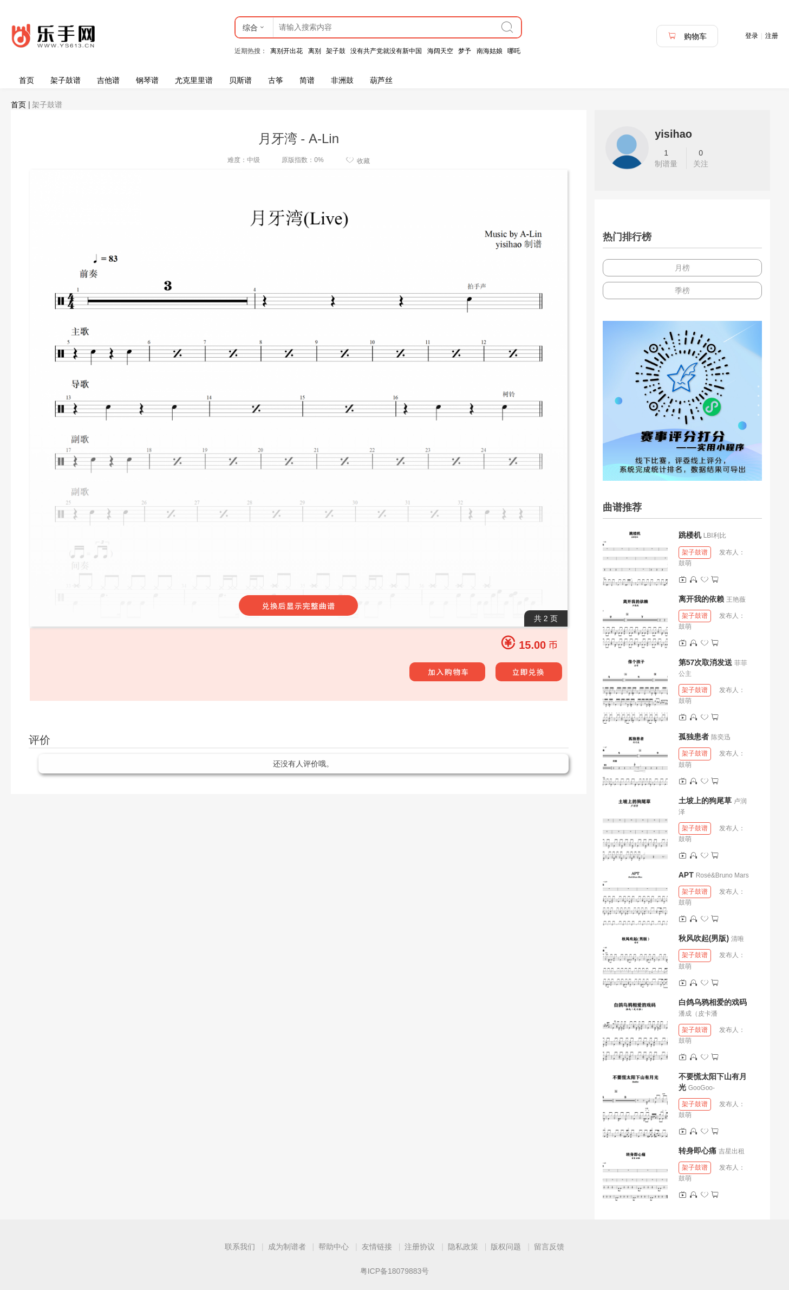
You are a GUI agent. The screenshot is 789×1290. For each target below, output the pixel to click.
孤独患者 (694, 736)
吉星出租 (732, 1151)
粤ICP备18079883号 (394, 1271)
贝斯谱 (240, 80)
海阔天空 (440, 51)
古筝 (275, 80)
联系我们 (240, 1246)
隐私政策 (463, 1246)
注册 (771, 36)
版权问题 (506, 1246)
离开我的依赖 (701, 599)
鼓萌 (685, 563)
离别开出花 (286, 51)
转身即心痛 (697, 1150)
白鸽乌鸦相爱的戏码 (713, 1002)
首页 (26, 80)
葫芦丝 (381, 80)
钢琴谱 (147, 80)
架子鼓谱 (65, 80)
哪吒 (513, 51)
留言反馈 (549, 1246)
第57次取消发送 (706, 662)
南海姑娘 (490, 51)
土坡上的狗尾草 (705, 800)
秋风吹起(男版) (704, 938)
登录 (751, 36)
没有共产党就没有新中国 (386, 51)
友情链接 (377, 1246)
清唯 (737, 939)
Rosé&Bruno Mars (722, 875)
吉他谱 (108, 80)
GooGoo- (701, 1088)
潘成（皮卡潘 (698, 1013)
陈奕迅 (721, 737)
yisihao (673, 134)
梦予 (464, 51)
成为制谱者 (287, 1246)
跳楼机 (690, 535)
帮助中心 (333, 1246)
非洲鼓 (342, 80)
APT (686, 874)
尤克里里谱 (194, 80)
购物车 (687, 36)
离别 (314, 51)
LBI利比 (714, 535)
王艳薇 (736, 599)
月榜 (682, 267)
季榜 (682, 290)
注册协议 (420, 1246)
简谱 (307, 80)
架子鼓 (335, 51)
